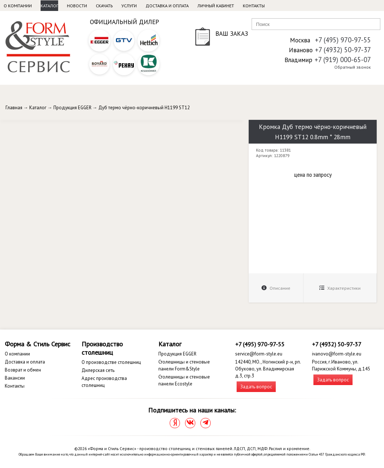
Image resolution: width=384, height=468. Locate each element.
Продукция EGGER (72, 107)
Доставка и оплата (167, 5)
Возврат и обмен (23, 370)
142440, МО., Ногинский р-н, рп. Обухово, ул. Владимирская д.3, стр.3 (268, 369)
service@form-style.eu (258, 354)
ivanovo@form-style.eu (336, 354)
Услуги (129, 5)
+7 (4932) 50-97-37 (343, 49)
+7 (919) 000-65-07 (343, 59)
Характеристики (340, 288)
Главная (13, 107)
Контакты (254, 5)
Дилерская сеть (98, 370)
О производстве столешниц (111, 362)
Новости (77, 5)
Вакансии (15, 378)
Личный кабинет (215, 5)
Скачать (104, 5)
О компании (18, 5)
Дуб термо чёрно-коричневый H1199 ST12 (144, 107)
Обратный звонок (352, 67)
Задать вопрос (256, 387)
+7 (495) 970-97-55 (343, 39)
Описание (275, 288)
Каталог (49, 5)
